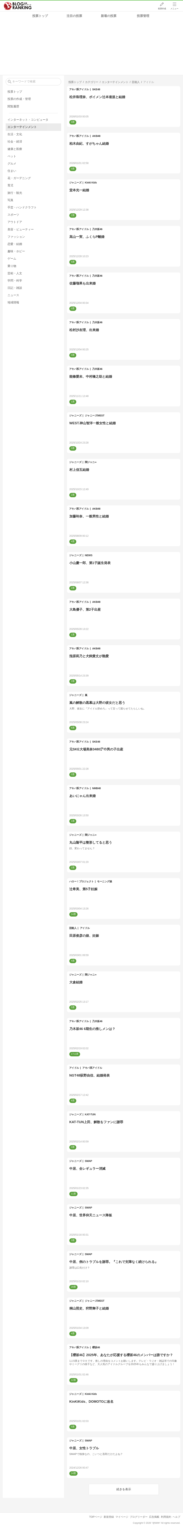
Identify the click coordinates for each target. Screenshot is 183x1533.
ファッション (16, 236)
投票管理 (143, 16)
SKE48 (96, 89)
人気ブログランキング (18, 6)
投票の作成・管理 (19, 98)
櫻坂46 (96, 1347)
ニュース (13, 295)
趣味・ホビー (16, 251)
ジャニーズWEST (94, 415)
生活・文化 (14, 134)
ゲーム (11, 258)
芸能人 (73, 928)
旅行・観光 (14, 192)
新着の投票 (108, 16)
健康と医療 (14, 149)
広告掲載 (154, 1516)
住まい (11, 170)
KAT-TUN (90, 1114)
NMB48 (96, 788)
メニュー (174, 8)
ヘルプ (176, 1516)
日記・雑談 (14, 287)
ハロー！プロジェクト (81, 881)
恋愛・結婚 (14, 244)
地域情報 (13, 302)
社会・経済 (14, 141)
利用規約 (166, 1516)
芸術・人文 (14, 273)
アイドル (85, 928)
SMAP (88, 1161)
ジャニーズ (75, 182)
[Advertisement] (91, 47)
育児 (10, 185)
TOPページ (95, 1516)
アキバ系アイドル (79, 89)
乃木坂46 (97, 229)
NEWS (88, 555)
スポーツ (13, 214)
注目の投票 (74, 16)
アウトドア (14, 221)
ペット (11, 156)
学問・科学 (14, 280)
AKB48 (96, 135)
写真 (10, 200)
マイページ (121, 1516)
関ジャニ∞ (91, 462)
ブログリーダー (139, 1516)
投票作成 (162, 8)
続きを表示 (123, 1489)
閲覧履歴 (13, 106)
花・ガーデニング (19, 178)
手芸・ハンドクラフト (22, 207)
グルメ (11, 163)
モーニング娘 (104, 881)
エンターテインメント (22, 126)
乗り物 (11, 266)
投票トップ (40, 16)
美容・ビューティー (20, 229)
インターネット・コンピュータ (27, 119)
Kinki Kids (91, 182)
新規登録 (109, 1516)
